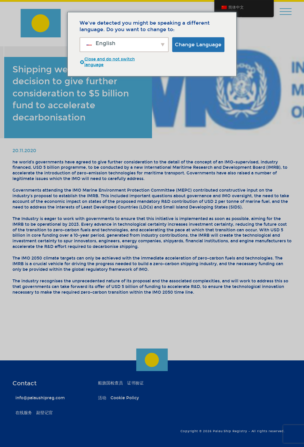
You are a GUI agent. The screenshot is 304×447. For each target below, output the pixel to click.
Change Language (198, 44)
